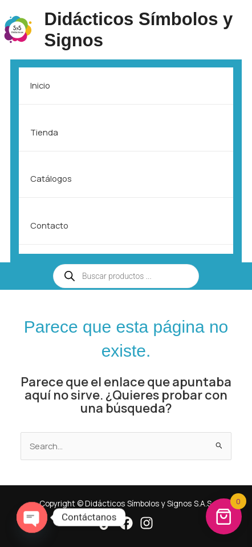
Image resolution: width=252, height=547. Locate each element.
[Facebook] (126, 523)
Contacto (49, 225)
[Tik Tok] (105, 523)
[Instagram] (146, 523)
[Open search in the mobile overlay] (126, 276)
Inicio (40, 85)
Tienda (44, 132)
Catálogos (51, 178)
